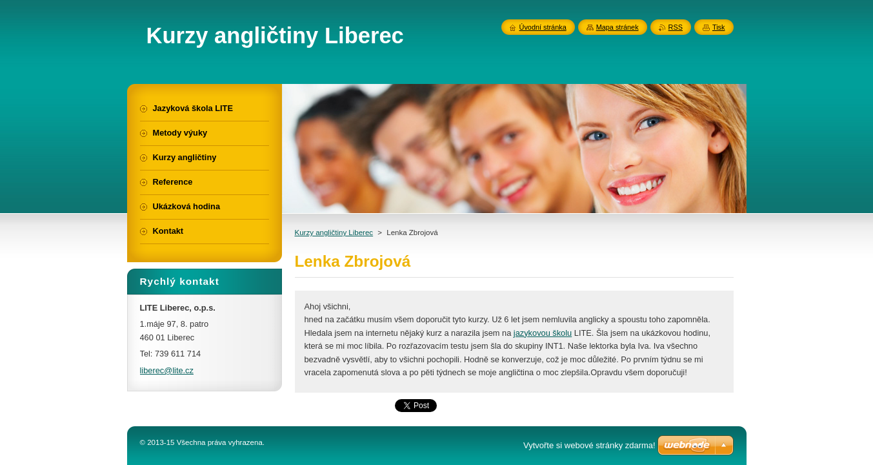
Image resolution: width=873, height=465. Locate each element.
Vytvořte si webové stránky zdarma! (589, 445)
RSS (675, 27)
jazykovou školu (543, 333)
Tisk (718, 27)
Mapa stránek (617, 27)
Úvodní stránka (543, 27)
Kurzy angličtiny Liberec (334, 232)
